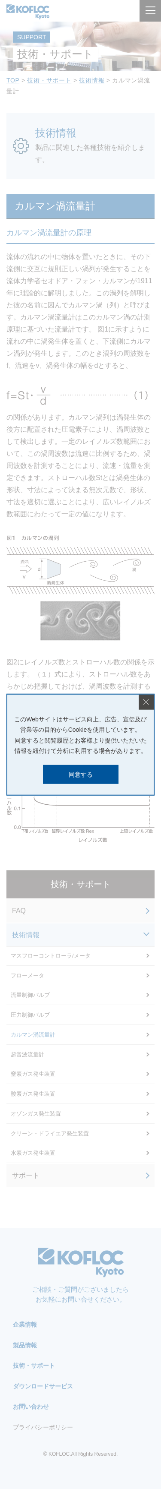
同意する (81, 774)
